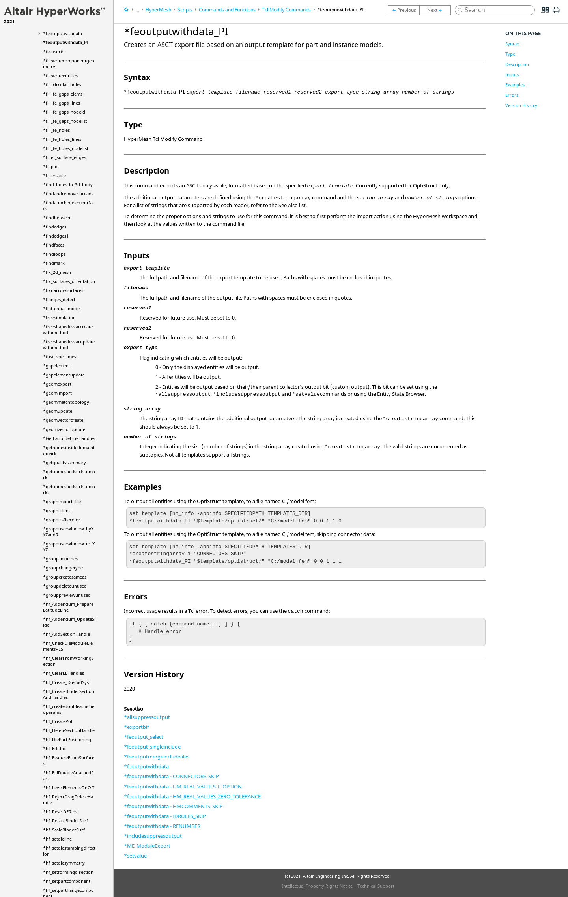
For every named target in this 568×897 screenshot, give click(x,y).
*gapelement (56, 366)
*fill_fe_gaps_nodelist (65, 121)
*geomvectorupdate (64, 429)
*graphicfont (56, 510)
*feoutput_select (143, 736)
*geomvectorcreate (63, 420)
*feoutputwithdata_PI (65, 42)
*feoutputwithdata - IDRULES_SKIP (165, 816)
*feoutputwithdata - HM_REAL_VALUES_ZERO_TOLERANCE (192, 796)
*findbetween (57, 218)
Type (510, 54)
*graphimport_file (62, 501)
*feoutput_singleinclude (152, 746)
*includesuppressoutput (153, 835)
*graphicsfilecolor (61, 519)
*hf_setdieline (57, 839)
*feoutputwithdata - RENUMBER (162, 826)
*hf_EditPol (55, 748)
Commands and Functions (227, 9)
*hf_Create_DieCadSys (66, 682)
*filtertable (54, 175)
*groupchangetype (63, 568)
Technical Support (375, 886)
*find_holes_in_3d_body (68, 184)
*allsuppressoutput (147, 717)
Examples (515, 85)
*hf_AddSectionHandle (66, 634)
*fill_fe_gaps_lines (61, 103)
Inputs (512, 74)
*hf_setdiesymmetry (64, 863)
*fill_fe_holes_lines (62, 139)
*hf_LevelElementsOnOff (68, 787)
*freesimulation (59, 317)
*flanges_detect (59, 299)
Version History (521, 105)
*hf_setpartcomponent (66, 881)
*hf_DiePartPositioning (67, 739)
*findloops (54, 254)
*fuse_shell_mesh (61, 357)
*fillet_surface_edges (64, 157)
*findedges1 (56, 236)
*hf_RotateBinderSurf (65, 821)
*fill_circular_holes (62, 85)
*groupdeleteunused (65, 586)
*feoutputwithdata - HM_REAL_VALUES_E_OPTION (183, 786)
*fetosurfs (53, 51)
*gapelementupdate (64, 375)
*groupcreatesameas (64, 577)
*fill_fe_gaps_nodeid (64, 112)
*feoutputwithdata (62, 33)
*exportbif (136, 726)
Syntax (512, 44)
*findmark (54, 263)
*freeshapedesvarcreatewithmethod (68, 329)
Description (517, 64)
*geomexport (57, 384)
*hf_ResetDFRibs (60, 812)
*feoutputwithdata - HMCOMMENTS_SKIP (173, 806)
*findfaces (53, 245)
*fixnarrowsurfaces (63, 290)
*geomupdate (57, 411)
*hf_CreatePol (57, 721)
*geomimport (57, 393)
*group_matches (60, 559)
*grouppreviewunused (67, 595)
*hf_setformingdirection (68, 872)
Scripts (185, 9)
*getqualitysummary (64, 462)
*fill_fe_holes (56, 130)
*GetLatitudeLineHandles (69, 438)
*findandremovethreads (68, 194)
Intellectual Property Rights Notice (317, 886)
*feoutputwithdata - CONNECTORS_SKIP (171, 776)
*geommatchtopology (66, 402)
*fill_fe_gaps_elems (62, 94)
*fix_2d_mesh (57, 272)
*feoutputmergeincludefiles (156, 756)
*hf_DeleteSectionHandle (69, 730)
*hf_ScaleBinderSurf (64, 830)
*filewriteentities (60, 76)
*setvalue (135, 855)
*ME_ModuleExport (147, 845)
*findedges (54, 227)
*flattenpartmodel (62, 308)
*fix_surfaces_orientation (69, 281)
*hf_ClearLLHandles (63, 673)
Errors (511, 95)
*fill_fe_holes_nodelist (65, 148)
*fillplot (51, 166)
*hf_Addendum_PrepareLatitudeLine (68, 607)
